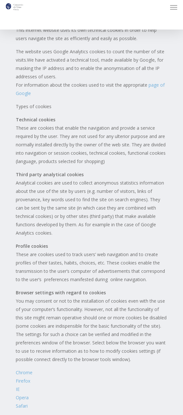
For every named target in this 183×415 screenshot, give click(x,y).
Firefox (23, 381)
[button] (173, 7)
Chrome (24, 372)
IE (18, 389)
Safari (22, 406)
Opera (22, 397)
